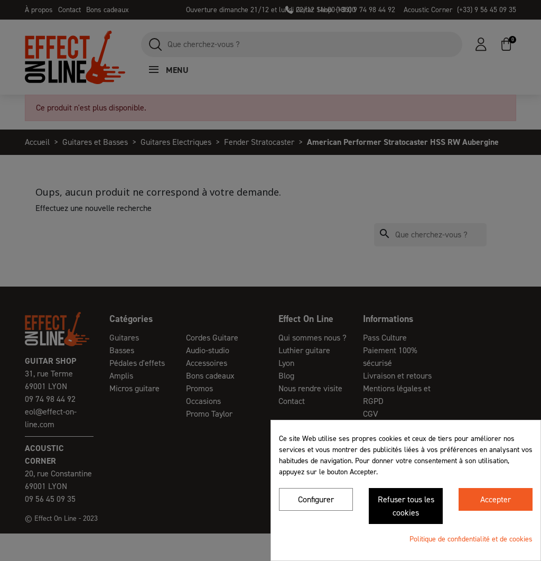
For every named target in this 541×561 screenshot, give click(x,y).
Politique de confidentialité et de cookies (471, 539)
